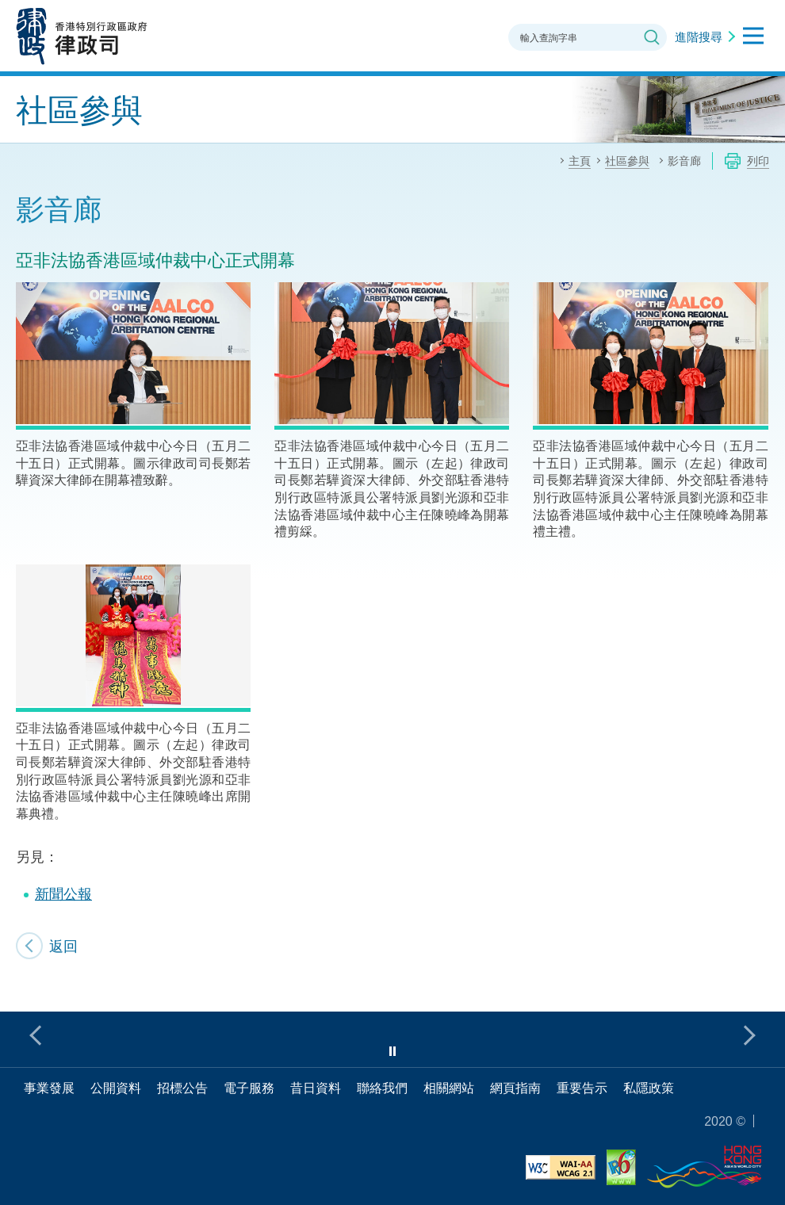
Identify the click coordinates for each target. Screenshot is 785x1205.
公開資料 (115, 1087)
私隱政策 (648, 1087)
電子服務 (249, 1087)
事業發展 (49, 1087)
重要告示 (582, 1087)
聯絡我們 (382, 1087)
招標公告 (182, 1087)
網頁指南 (515, 1087)
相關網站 (448, 1087)
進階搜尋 (698, 36)
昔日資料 (315, 1087)
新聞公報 (63, 893)
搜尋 (651, 37)
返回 (63, 945)
